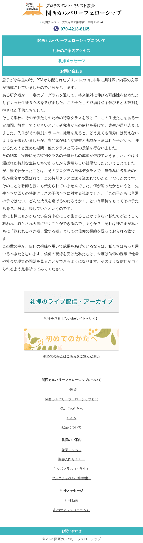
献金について (71, 427)
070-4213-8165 (75, 29)
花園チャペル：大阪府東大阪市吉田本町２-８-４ (73, 22)
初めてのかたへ (71, 408)
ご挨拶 (71, 390)
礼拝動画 (71, 500)
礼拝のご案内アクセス (71, 51)
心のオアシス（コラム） (71, 510)
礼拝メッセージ (71, 61)
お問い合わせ (71, 71)
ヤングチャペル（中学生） (71, 478)
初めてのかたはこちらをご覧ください (71, 356)
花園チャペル (71, 450)
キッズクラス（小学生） (71, 468)
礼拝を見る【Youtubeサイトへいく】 (71, 318)
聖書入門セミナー (71, 459)
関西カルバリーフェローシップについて (71, 40)
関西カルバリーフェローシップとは (71, 399)
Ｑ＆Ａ (71, 418)
